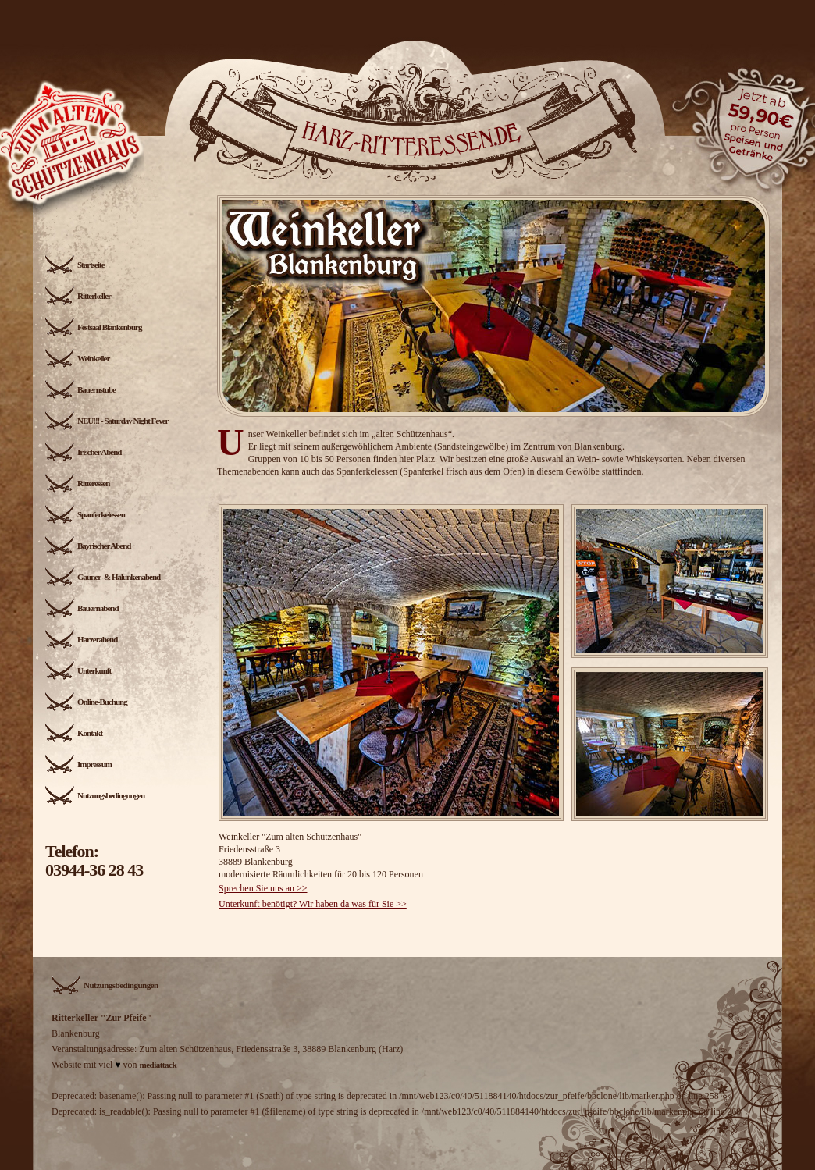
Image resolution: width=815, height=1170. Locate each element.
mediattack (157, 1064)
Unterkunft (78, 670)
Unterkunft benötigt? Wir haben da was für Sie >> (313, 903)
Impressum (78, 764)
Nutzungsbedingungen (94, 795)
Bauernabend (82, 608)
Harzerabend (81, 639)
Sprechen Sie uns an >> (263, 888)
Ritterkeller (78, 295)
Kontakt (73, 733)
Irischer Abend (83, 452)
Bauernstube (80, 389)
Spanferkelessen (85, 514)
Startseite (75, 264)
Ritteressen (77, 483)
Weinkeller (77, 358)
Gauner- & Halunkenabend (102, 576)
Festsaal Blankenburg (93, 327)
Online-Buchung (86, 701)
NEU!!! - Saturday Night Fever (106, 420)
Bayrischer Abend (87, 545)
